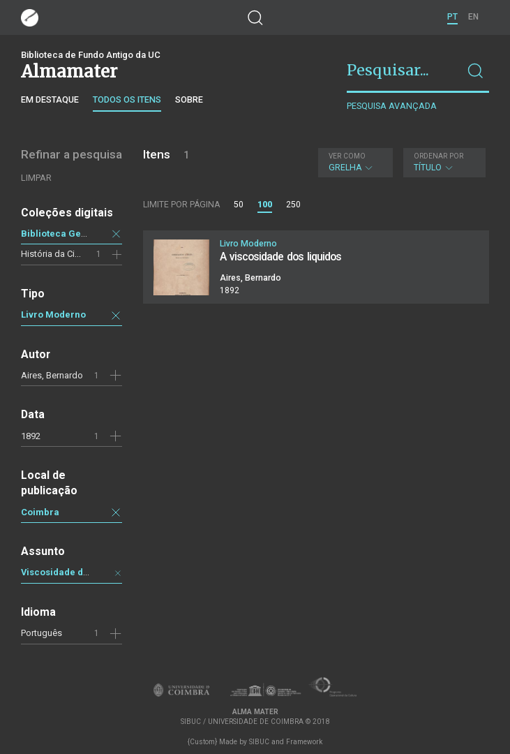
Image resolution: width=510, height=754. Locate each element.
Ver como (347, 156)
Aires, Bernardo (52, 375)
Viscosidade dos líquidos (76, 572)
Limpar (36, 177)
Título (443, 162)
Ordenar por (438, 156)
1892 (30, 436)
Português (41, 633)
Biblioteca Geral (57, 233)
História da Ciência (58, 254)
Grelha (354, 162)
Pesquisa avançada (392, 106)
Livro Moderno (53, 314)
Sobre (189, 99)
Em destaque (50, 99)
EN (473, 17)
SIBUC (259, 742)
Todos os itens (127, 99)
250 (293, 204)
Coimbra (40, 512)
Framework (304, 742)
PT (452, 17)
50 (238, 204)
